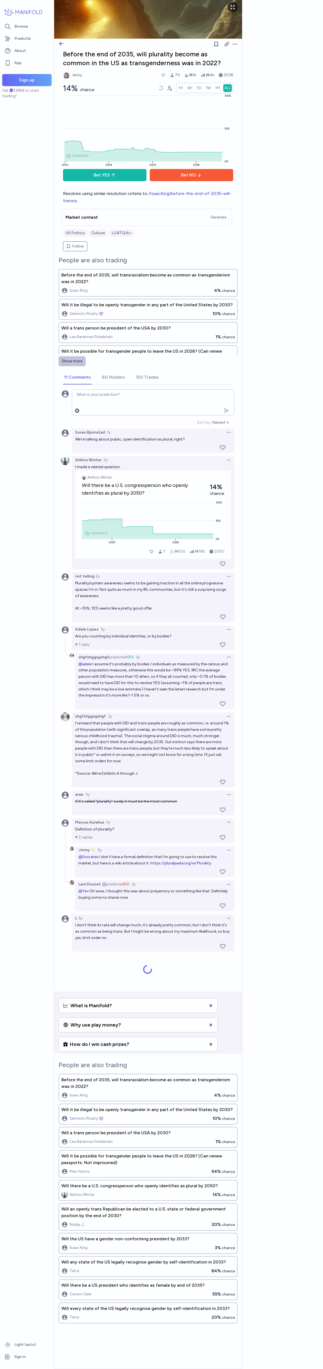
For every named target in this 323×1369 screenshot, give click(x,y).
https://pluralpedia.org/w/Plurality (180, 863)
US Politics (75, 233)
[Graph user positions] (169, 88)
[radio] (180, 88)
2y (106, 460)
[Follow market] (216, 44)
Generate (218, 217)
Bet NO (191, 175)
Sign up (27, 80)
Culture (98, 233)
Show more (72, 361)
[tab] (77, 377)
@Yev (83, 891)
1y (109, 432)
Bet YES (104, 175)
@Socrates (88, 856)
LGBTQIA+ (122, 233)
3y (103, 629)
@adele (85, 664)
